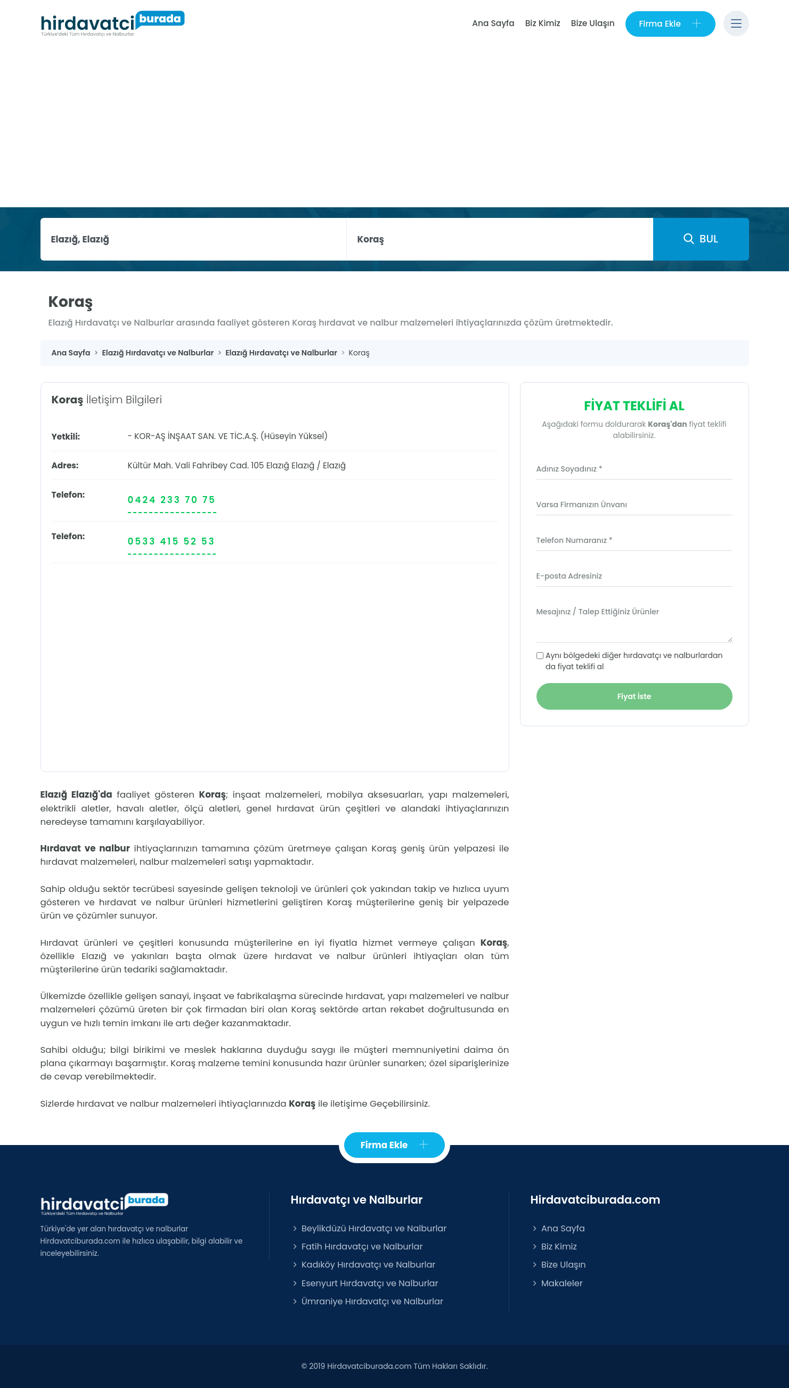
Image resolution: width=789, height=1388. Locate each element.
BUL (701, 238)
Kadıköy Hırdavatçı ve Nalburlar (363, 1265)
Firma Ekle (670, 24)
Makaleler (557, 1283)
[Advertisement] (394, 127)
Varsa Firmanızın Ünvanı (581, 504)
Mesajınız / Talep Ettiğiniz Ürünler (598, 611)
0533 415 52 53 (172, 541)
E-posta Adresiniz (569, 576)
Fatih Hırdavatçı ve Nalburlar (357, 1247)
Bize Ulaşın (592, 23)
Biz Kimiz (542, 23)
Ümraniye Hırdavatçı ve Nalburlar (367, 1301)
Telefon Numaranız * (574, 540)
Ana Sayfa (493, 23)
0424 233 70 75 (172, 499)
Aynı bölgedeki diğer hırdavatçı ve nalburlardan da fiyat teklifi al (634, 661)
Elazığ (302, 465)
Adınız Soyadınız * (569, 469)
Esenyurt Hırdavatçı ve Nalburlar (364, 1283)
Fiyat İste (634, 696)
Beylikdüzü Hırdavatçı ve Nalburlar (369, 1228)
